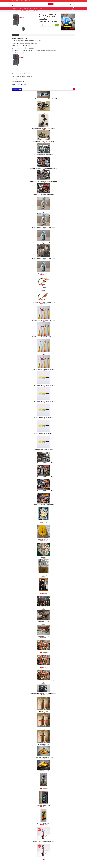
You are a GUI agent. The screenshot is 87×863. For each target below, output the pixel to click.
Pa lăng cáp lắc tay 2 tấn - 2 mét (43, 621)
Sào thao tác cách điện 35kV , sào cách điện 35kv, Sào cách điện (43, 353)
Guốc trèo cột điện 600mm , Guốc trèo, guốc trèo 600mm (43, 287)
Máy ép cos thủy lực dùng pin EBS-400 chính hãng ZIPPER (44, 504)
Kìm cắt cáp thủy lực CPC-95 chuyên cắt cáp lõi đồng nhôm (43, 841)
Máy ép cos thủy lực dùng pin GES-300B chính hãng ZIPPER (43, 476)
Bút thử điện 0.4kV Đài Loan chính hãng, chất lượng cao (43, 449)
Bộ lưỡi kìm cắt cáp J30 (44, 521)
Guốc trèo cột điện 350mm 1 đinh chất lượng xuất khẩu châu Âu (44, 302)
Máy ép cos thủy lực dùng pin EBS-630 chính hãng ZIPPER (44, 194)
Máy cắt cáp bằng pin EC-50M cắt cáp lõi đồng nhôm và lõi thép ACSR (43, 693)
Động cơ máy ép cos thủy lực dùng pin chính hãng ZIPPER (43, 154)
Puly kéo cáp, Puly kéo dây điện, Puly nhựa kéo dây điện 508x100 (43, 242)
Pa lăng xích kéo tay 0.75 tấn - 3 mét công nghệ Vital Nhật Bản (43, 680)
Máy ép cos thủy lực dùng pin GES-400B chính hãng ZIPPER (43, 462)
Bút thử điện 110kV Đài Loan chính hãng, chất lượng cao (43, 401)
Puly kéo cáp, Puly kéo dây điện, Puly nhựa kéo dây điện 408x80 (43, 273)
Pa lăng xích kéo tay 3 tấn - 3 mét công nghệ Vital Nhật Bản (43, 651)
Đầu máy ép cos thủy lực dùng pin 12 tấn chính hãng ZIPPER (43, 141)
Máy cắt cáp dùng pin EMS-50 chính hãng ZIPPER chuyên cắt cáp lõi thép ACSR (43, 168)
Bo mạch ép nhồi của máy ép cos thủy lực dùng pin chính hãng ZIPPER (43, 111)
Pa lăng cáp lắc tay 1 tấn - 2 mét (43, 636)
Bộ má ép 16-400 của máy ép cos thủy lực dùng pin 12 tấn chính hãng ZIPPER (43, 98)
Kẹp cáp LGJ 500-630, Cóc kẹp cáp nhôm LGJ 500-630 (43, 757)
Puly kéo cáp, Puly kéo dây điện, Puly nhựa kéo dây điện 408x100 (43, 258)
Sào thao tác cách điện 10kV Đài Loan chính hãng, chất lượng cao (43, 369)
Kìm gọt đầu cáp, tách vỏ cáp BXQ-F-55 (43, 823)
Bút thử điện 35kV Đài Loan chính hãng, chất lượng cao (43, 417)
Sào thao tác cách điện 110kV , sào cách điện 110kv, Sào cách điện (43, 336)
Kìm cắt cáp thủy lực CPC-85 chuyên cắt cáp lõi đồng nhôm (43, 858)
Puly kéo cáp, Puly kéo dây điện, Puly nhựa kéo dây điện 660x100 (43, 227)
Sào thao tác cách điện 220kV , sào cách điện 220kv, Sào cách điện (43, 320)
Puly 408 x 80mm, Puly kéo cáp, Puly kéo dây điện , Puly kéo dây (43, 211)
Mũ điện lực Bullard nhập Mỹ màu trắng (43, 573)
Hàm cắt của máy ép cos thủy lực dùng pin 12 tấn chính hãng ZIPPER (43, 128)
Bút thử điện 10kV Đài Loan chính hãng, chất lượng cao (43, 433)
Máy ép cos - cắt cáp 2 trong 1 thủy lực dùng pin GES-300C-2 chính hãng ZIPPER (43, 181)
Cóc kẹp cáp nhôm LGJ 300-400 (43, 770)
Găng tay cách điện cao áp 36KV (43, 727)
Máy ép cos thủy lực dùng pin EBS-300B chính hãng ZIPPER (43, 490)
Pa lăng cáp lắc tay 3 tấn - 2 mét (43, 606)
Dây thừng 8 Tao (43, 557)
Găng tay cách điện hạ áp (43, 711)
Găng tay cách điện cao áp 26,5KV (43, 744)
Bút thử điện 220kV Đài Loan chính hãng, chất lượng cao (43, 385)
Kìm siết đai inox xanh (43, 787)
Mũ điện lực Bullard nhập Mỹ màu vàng (43, 539)
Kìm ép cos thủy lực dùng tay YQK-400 (43, 805)
